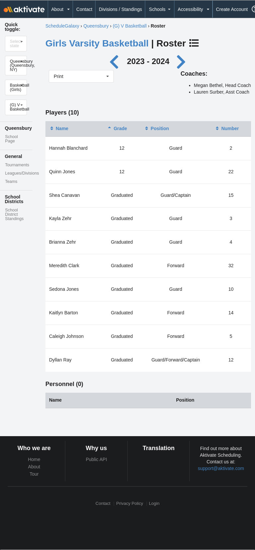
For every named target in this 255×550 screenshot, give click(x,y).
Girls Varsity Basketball (97, 43)
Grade (117, 128)
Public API (96, 459)
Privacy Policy (129, 504)
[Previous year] (116, 61)
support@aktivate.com (221, 468)
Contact (84, 9)
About (34, 466)
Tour (34, 474)
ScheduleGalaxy (62, 26)
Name (58, 128)
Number (227, 128)
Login (154, 504)
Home (34, 459)
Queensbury (95, 26)
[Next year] (181, 61)
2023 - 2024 (148, 61)
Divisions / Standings (120, 9)
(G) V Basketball (130, 26)
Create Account (232, 9)
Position (156, 128)
